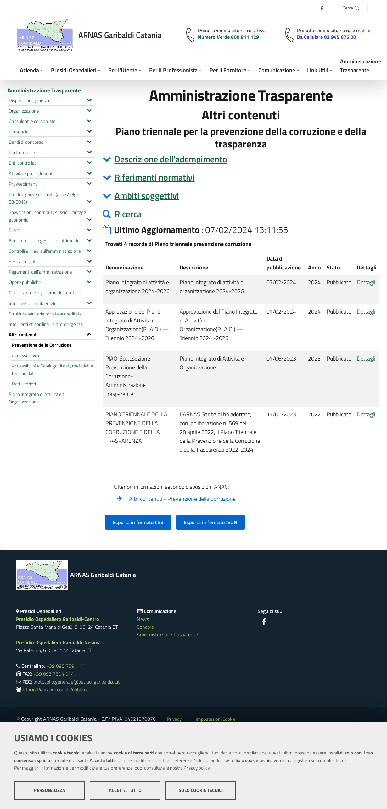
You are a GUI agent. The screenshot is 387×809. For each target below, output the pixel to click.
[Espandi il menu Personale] (89, 130)
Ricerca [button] (128, 214)
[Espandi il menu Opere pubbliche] (89, 281)
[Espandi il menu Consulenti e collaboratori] (89, 120)
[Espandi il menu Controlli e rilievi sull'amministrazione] (89, 250)
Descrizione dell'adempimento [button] (171, 159)
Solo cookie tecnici (201, 790)
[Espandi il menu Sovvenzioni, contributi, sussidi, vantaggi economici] (89, 218)
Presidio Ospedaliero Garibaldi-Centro (57, 619)
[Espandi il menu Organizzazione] (89, 109)
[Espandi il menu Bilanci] (89, 229)
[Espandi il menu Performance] (89, 151)
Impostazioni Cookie (216, 719)
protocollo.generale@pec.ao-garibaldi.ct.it (76, 681)
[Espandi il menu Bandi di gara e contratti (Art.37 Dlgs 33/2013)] (89, 201)
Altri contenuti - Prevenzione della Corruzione (182, 498)
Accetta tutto (125, 790)
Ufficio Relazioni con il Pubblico (55, 689)
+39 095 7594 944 (53, 674)
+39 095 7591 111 (66, 666)
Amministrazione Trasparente (44, 90)
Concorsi (145, 627)
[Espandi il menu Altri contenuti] (89, 333)
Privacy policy (196, 767)
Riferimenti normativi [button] (155, 177)
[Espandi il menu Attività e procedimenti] (89, 172)
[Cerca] (351, 7)
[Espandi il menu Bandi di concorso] (89, 141)
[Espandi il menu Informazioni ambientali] (89, 302)
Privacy (174, 719)
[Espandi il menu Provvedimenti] (89, 183)
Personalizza (49, 790)
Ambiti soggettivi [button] (147, 195)
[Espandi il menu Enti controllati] (89, 161)
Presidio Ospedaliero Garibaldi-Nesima (58, 642)
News (143, 619)
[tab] (241, 159)
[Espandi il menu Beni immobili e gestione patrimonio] (89, 239)
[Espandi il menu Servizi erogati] (89, 260)
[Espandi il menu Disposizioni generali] (89, 99)
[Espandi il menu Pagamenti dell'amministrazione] (89, 270)
